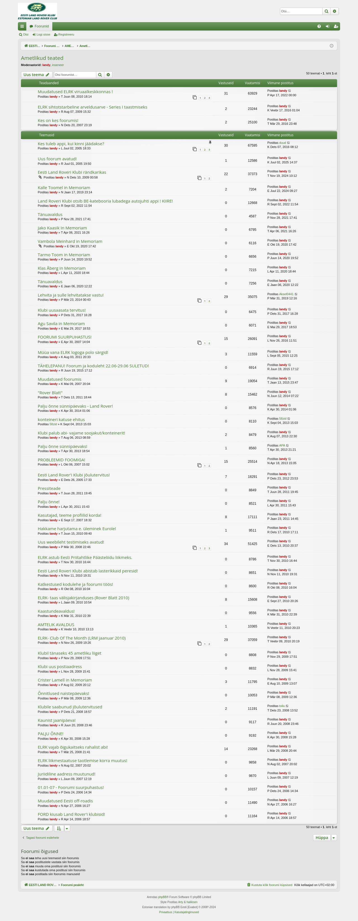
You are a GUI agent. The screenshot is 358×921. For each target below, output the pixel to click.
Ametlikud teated (42, 58)
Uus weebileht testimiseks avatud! (71, 542)
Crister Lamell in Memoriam (65, 680)
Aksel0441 (286, 294)
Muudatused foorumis (59, 379)
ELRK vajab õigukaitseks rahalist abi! (73, 747)
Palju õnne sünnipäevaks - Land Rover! (75, 406)
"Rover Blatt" (50, 392)
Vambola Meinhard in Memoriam (70, 241)
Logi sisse (43, 34)
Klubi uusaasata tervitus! (62, 310)
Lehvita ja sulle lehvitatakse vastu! (70, 295)
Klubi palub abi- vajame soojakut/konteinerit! (81, 433)
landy (46, 65)
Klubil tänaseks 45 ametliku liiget (69, 653)
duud (282, 142)
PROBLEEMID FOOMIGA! (61, 459)
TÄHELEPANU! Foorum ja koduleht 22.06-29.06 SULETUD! (93, 365)
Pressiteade (49, 488)
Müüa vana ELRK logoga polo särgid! (73, 352)
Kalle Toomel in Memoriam (64, 187)
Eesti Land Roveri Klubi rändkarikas (72, 172)
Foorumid (98, 26)
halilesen (192, 902)
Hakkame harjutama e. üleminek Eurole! (77, 528)
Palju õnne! (49, 501)
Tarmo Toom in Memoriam (64, 254)
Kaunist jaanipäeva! (57, 720)
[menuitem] (319, 26)
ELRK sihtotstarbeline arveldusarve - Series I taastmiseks (92, 107)
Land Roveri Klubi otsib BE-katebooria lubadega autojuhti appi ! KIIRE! (105, 201)
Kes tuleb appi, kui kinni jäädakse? (71, 143)
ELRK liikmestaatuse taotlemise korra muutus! (82, 760)
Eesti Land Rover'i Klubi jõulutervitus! (74, 475)
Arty (180, 902)
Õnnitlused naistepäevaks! (63, 693)
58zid (53, 424)
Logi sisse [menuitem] (329, 27)
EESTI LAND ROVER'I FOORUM (54, 26)
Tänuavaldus (50, 214)
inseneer (58, 65)
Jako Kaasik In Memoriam (62, 228)
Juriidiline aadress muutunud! (66, 774)
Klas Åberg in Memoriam (62, 268)
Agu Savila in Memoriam (61, 323)
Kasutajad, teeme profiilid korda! (69, 515)
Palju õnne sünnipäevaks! (62, 446)
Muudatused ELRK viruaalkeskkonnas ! (75, 91)
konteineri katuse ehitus (61, 419)
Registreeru (66, 34)
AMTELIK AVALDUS (56, 624)
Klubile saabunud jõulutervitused (70, 706)
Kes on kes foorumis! (58, 120)
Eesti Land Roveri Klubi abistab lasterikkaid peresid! (88, 571)
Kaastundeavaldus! (56, 611)
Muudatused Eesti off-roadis (65, 800)
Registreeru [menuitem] (337, 27)
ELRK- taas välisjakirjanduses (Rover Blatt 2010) (83, 597)
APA (282, 445)
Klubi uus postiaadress (60, 666)
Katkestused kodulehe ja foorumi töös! (75, 584)
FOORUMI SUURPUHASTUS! (64, 337)
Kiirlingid (23, 27)
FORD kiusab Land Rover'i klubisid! (71, 814)
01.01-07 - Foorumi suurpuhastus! (71, 787)
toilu (282, 706)
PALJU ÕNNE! (50, 733)
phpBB (162, 897)
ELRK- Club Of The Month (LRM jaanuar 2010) (82, 638)
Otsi (26, 34)
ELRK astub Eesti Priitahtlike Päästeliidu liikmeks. (85, 557)
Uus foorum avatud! (57, 158)
